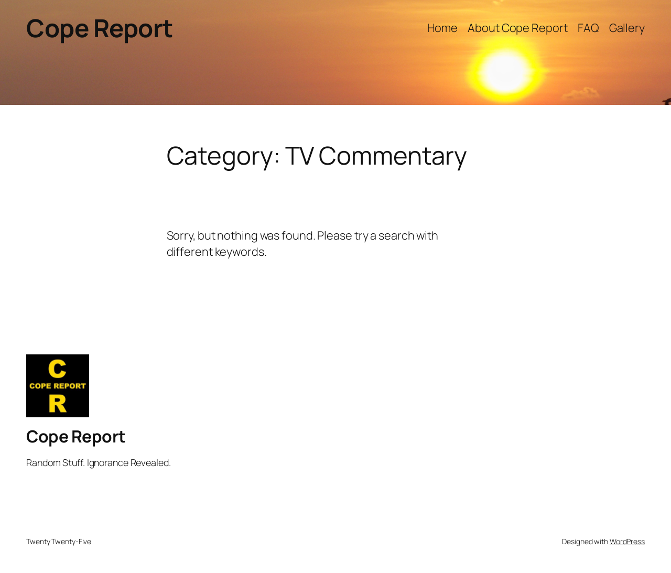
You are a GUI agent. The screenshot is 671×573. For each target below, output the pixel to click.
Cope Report (99, 28)
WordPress (627, 541)
